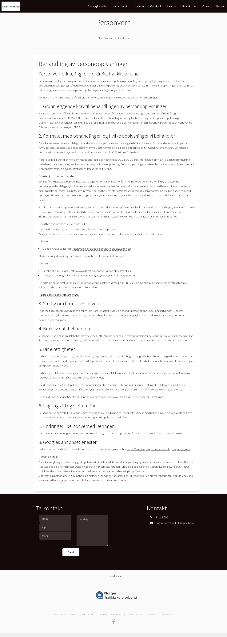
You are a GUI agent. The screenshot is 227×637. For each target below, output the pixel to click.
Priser (205, 6)
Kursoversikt (121, 6)
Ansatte (171, 6)
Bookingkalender (97, 6)
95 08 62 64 (162, 517)
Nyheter (139, 6)
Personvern (167, 614)
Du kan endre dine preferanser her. (59, 295)
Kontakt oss (189, 6)
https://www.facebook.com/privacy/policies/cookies (101, 271)
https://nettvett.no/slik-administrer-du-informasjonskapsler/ (143, 216)
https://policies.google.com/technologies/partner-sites (158, 449)
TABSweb (104, 614)
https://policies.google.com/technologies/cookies (101, 248)
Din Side (151, 614)
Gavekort (155, 6)
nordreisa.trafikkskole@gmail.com (84, 389)
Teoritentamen (134, 614)
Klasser (219, 6)
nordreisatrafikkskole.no (64, 113)
